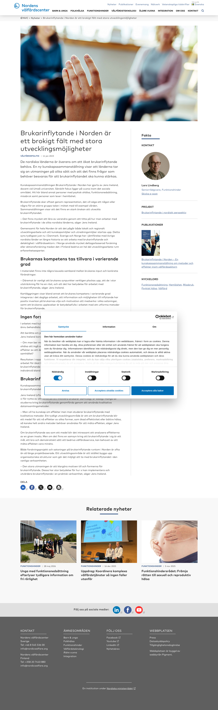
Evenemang (142, 4)
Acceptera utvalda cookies (109, 390)
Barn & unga (60, 10)
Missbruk (188, 284)
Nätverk (155, 4)
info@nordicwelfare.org (34, 648)
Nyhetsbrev (113, 648)
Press (153, 637)
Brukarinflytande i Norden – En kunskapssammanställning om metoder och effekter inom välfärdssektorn (167, 262)
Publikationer (126, 4)
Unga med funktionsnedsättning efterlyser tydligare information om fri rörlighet (46, 574)
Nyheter (111, 4)
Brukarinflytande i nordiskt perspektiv (164, 212)
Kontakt (193, 10)
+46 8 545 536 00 (35, 644)
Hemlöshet (175, 284)
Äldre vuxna (147, 10)
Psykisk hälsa (149, 288)
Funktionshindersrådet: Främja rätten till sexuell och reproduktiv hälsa (168, 574)
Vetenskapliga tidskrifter (176, 4)
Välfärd (162, 288)
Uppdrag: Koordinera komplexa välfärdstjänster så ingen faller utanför (106, 574)
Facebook (112, 637)
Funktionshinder (98, 10)
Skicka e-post (150, 193)
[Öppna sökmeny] (202, 11)
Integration (165, 10)
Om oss (180, 10)
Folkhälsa (77, 10)
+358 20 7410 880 (35, 661)
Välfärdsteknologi (123, 10)
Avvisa (65, 390)
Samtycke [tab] (63, 327)
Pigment (167, 654)
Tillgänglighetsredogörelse (165, 644)
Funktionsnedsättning (155, 284)
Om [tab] (154, 327)
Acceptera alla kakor (153, 390)
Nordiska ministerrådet (120, 687)
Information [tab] (109, 327)
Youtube (111, 641)
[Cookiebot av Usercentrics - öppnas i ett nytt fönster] (160, 317)
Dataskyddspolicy (160, 641)
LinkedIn (112, 644)
